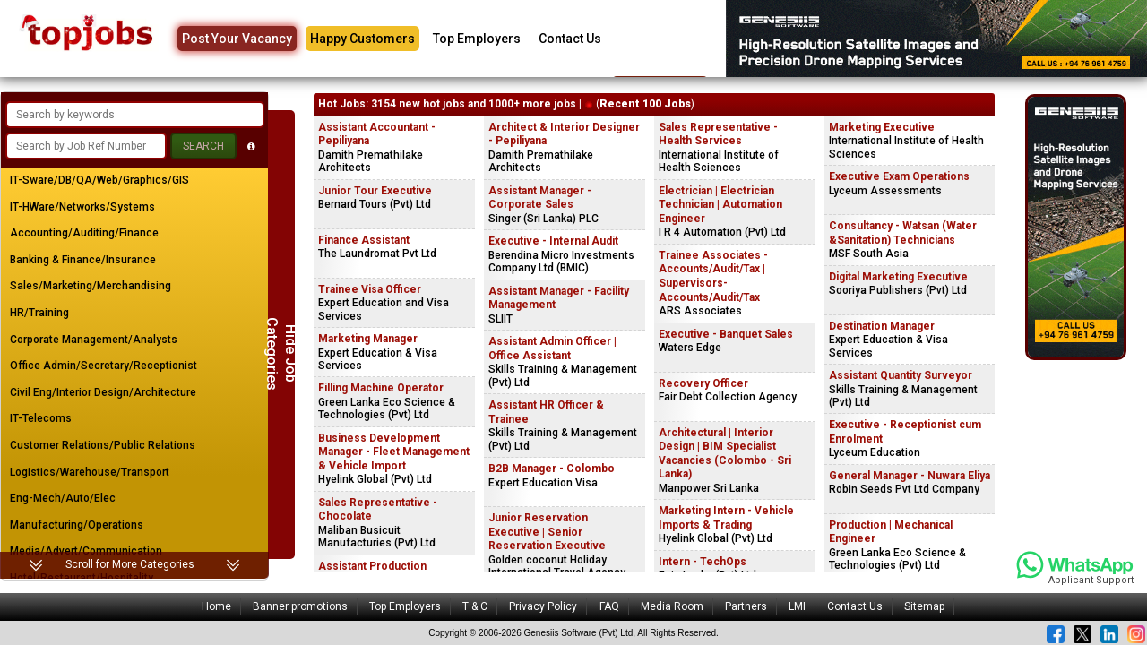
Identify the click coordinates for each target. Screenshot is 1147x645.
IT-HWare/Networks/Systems (82, 207)
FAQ (609, 606)
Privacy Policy (543, 606)
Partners (746, 606)
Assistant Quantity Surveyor (900, 375)
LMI (797, 606)
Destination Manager (882, 326)
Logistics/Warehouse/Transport (89, 472)
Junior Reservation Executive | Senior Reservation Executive (547, 532)
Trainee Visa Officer (369, 289)
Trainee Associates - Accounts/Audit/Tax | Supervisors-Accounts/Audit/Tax (713, 276)
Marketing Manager (368, 338)
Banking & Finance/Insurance (83, 260)
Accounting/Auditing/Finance (84, 233)
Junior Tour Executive (375, 191)
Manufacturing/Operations (76, 525)
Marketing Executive (882, 127)
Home (216, 606)
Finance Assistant (364, 240)
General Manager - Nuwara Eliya (909, 475)
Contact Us (570, 38)
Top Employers (477, 38)
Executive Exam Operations (899, 176)
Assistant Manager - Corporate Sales (539, 198)
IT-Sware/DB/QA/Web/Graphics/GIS (99, 180)
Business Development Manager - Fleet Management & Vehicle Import (394, 452)
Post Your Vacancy (237, 38)
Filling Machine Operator (381, 388)
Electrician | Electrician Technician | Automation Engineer (720, 205)
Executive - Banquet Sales (726, 334)
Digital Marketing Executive (898, 277)
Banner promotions (300, 606)
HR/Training (39, 312)
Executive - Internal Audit (553, 241)
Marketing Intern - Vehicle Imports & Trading (726, 517)
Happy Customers (362, 38)
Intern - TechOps (702, 561)
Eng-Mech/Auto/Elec (63, 498)
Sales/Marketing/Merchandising (90, 286)
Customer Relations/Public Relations (102, 445)
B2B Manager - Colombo (551, 468)
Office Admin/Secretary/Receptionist (103, 365)
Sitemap (924, 606)
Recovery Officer (703, 383)
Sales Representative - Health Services (718, 134)
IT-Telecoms (41, 418)
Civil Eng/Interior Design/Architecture (103, 392)
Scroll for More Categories (129, 564)
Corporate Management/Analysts (93, 339)
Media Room (672, 606)
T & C (474, 606)
